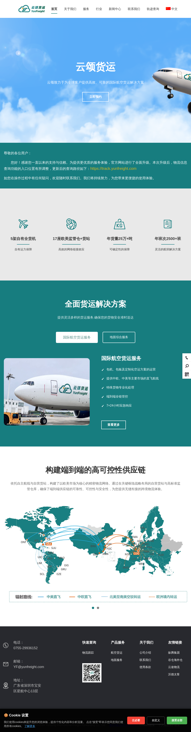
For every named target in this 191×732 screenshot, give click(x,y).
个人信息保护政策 (169, 725)
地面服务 (116, 659)
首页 (54, 9)
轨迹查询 (153, 9)
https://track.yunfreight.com (113, 168)
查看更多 (113, 424)
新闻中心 (115, 9)
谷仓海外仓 (175, 659)
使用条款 (145, 667)
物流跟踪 (88, 652)
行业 (99, 9)
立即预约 (95, 96)
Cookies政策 (147, 725)
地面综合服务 (119, 337)
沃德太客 (174, 674)
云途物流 (174, 667)
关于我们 (70, 9)
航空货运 (116, 652)
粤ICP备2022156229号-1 (124, 725)
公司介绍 (145, 652)
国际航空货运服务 (77, 337)
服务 (86, 9)
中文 (172, 9)
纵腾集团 (174, 652)
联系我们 (134, 9)
